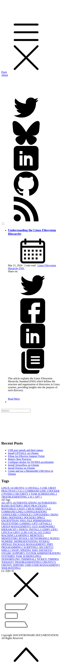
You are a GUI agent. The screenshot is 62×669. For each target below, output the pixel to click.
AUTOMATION (47, 502)
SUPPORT (19, 553)
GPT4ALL (45, 523)
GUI (35, 526)
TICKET (42, 559)
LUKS (47, 532)
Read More (14, 398)
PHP (50, 544)
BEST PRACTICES (35, 505)
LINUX (7, 488)
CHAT (21, 508)
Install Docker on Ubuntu (21, 468)
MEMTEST (37, 535)
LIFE (54, 529)
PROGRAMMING (12, 547)
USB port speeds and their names (25, 450)
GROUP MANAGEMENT (16, 526)
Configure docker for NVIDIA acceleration (31, 462)
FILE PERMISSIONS (39, 520)
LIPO (17, 532)
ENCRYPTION (10, 520)
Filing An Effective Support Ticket (26, 456)
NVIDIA (9, 493)
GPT (35, 523)
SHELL (6, 550)
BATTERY (17, 505)
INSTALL (35, 488)
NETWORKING (40, 538)
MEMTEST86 (10, 538)
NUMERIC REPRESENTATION (20, 541)
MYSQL (24, 538)
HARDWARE (47, 526)
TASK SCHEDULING (44, 493)
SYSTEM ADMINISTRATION (43, 553)
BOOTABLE (9, 508)
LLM (24, 532)
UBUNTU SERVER (13, 565)
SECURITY (23, 493)
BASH (5, 505)
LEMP (46, 529)
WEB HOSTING (11, 568)
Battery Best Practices (19, 459)
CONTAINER (41, 514)
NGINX (55, 538)
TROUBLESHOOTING (15, 496)
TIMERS (53, 559)
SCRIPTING (31, 547)
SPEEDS (26, 550)
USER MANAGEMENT (46, 565)
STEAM (6, 553)
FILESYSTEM (10, 523)
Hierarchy (13, 268)
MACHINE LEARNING (15, 535)
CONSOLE (26, 514)
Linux (41, 265)
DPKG (41, 517)
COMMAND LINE (37, 490)
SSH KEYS (45, 550)
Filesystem (50, 265)
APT (38, 496)
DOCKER (30, 517)
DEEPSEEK (16, 517)
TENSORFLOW (11, 559)
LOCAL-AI (35, 532)
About (4, 75)
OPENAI (7, 544)
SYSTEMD (8, 556)
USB (46, 488)
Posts (4, 72)
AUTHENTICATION (25, 502)
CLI (21, 490)
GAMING (25, 523)
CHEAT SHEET (35, 508)
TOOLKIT (8, 562)
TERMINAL (29, 559)
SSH (35, 550)
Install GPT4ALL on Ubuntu (23, 453)
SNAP (16, 550)
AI (32, 496)
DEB (5, 517)
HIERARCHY (10, 529)
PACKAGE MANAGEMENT (30, 544)
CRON (54, 514)
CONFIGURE (10, 514)
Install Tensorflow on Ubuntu (23, 465)
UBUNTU (21, 488)
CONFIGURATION (35, 511)
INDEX (24, 529)
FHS (22, 268)
